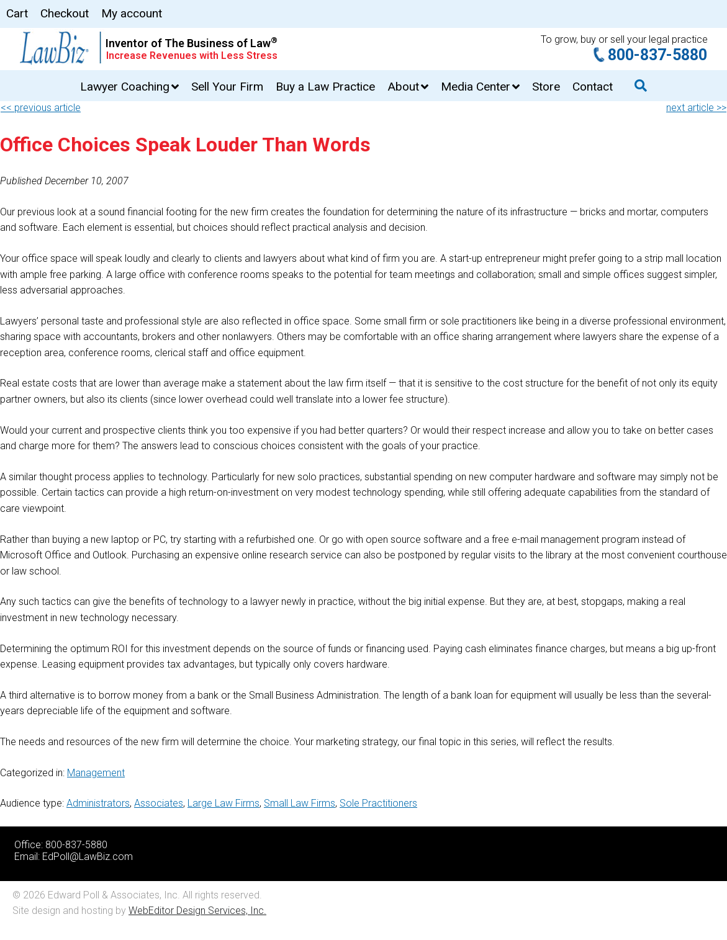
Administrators (98, 803)
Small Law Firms (299, 803)
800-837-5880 (657, 55)
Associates (158, 803)
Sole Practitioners (378, 803)
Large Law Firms (223, 803)
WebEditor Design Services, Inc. (197, 910)
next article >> (696, 108)
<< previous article (41, 108)
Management (96, 773)
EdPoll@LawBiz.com (87, 856)
